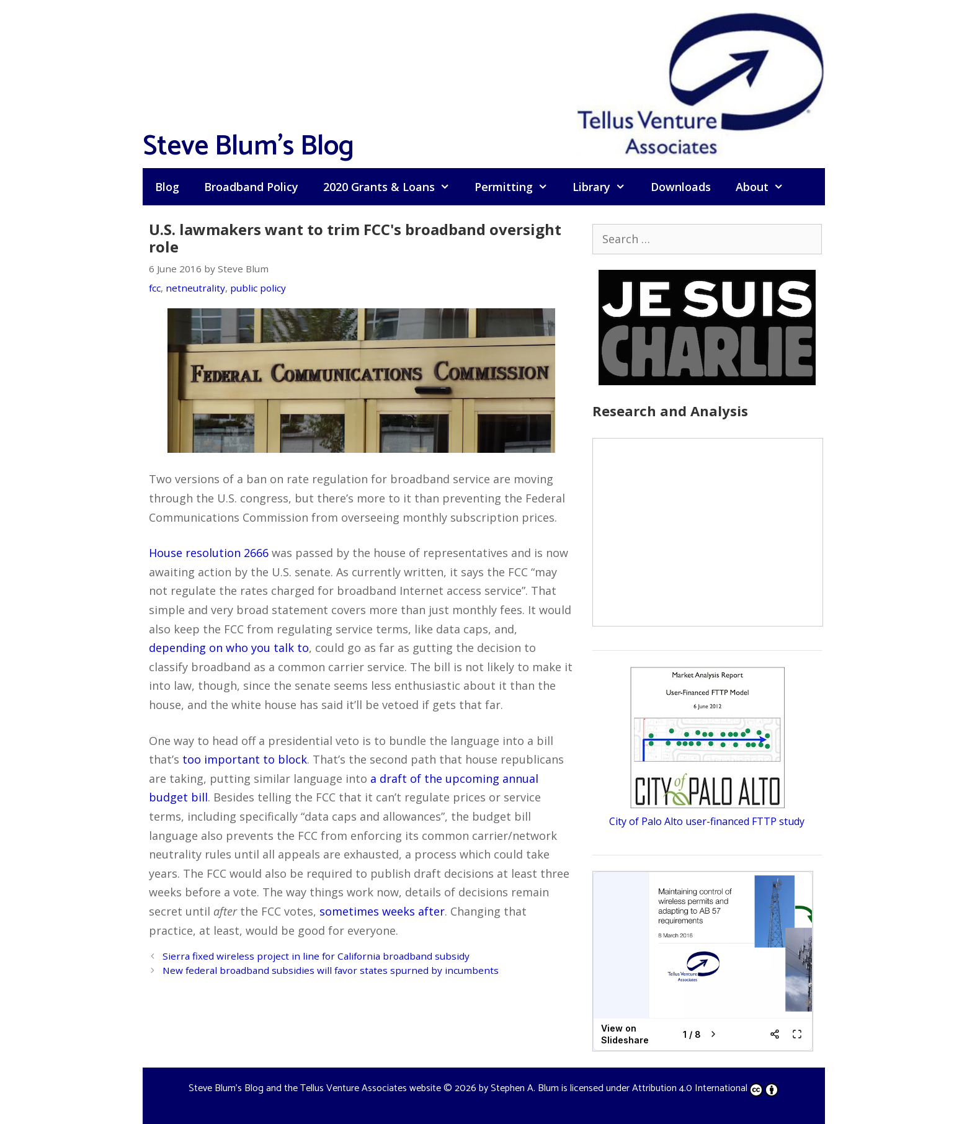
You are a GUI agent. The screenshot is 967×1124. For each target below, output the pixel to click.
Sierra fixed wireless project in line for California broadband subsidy (316, 956)
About (766, 186)
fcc (155, 288)
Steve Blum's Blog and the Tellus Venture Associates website (315, 1088)
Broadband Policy (251, 186)
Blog (167, 186)
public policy (258, 288)
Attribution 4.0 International (705, 1088)
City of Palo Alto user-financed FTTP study (706, 821)
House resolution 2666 (209, 552)
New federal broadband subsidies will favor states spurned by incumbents (331, 970)
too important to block (244, 759)
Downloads (681, 186)
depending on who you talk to (229, 647)
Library (605, 186)
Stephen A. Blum (525, 1088)
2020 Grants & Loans (392, 186)
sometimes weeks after (382, 911)
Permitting (517, 186)
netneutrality (195, 288)
